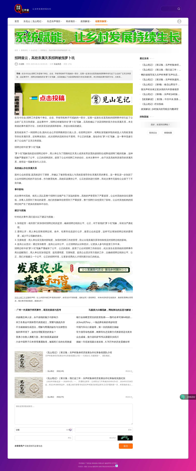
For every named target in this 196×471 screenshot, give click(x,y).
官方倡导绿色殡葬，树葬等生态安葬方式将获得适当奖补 (104, 332)
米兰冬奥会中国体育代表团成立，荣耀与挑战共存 (40, 322)
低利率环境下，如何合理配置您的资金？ (36, 332)
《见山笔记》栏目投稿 (152, 104)
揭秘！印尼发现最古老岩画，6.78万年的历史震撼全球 (103, 342)
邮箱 (130, 430)
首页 (17, 21)
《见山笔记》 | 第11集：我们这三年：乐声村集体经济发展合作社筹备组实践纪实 (85, 378)
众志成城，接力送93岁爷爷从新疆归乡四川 (97, 337)
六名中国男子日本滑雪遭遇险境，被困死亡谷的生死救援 (44, 342)
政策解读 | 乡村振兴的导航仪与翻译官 (159, 109)
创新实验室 (101, 21)
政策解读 (86, 21)
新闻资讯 (24, 50)
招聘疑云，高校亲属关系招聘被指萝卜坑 (55, 50)
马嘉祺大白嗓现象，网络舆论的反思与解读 (110, 310)
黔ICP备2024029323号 (107, 466)
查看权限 (168, 133)
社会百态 (34, 50)
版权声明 (108, 463)
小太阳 (21, 64)
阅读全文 (129, 371)
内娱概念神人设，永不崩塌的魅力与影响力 (37, 317)
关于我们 (114, 463)
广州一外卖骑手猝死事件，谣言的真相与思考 (39, 310)
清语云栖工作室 (21, 298)
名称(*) (68, 430)
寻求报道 (82, 463)
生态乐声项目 (54, 21)
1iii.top (90, 466)
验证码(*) (113, 438)
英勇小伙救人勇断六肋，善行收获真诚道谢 (37, 337)
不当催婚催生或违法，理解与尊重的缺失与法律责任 (41, 327)
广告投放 (88, 463)
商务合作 (101, 463)
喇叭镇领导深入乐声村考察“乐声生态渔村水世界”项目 (167, 75)
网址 (69, 438)
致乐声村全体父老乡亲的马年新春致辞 (160, 89)
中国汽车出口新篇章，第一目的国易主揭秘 (97, 327)
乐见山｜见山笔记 (33, 21)
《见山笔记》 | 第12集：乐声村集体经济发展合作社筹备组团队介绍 (78, 352)
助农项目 (71, 21)
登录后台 (153, 133)
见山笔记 (50, 371)
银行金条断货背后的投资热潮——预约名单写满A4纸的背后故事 (107, 317)
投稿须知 (95, 463)
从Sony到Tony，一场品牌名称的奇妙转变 (96, 322)
